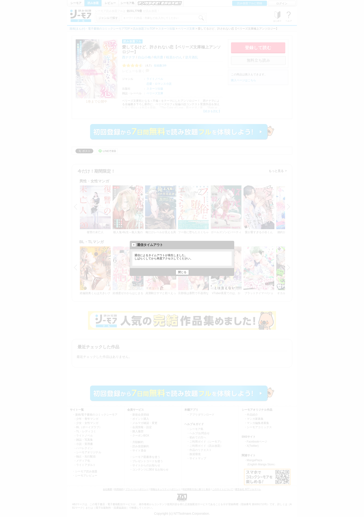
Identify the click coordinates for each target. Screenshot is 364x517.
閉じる (182, 272)
